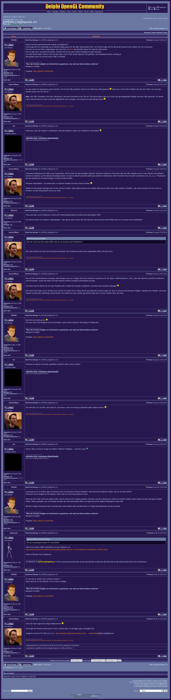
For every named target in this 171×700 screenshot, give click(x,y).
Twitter (48, 106)
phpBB (79, 694)
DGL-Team (15, 24)
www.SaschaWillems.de (33, 106)
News (21, 20)
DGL (16, 20)
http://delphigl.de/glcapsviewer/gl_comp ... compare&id (77, 633)
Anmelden (152, 7)
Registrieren (161, 7)
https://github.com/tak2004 (43, 71)
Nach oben (7, 80)
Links (69, 12)
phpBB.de (94, 696)
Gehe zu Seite (153, 28)
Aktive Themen (163, 18)
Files (48, 12)
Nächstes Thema (162, 32)
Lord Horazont (43, 645)
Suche (157, 9)
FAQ (150, 9)
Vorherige (161, 28)
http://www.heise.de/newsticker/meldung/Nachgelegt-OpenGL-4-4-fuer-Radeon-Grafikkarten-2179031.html (66, 550)
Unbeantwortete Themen (150, 18)
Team (80, 12)
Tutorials (55, 12)
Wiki (91, 12)
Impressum (99, 12)
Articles (62, 12)
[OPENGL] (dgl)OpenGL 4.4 (20, 22)
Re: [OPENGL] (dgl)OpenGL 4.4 (48, 40)
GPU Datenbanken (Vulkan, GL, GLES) (61, 106)
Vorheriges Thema (150, 32)
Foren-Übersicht (8, 20)
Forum (86, 12)
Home (74, 12)
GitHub (42, 106)
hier (71, 49)
